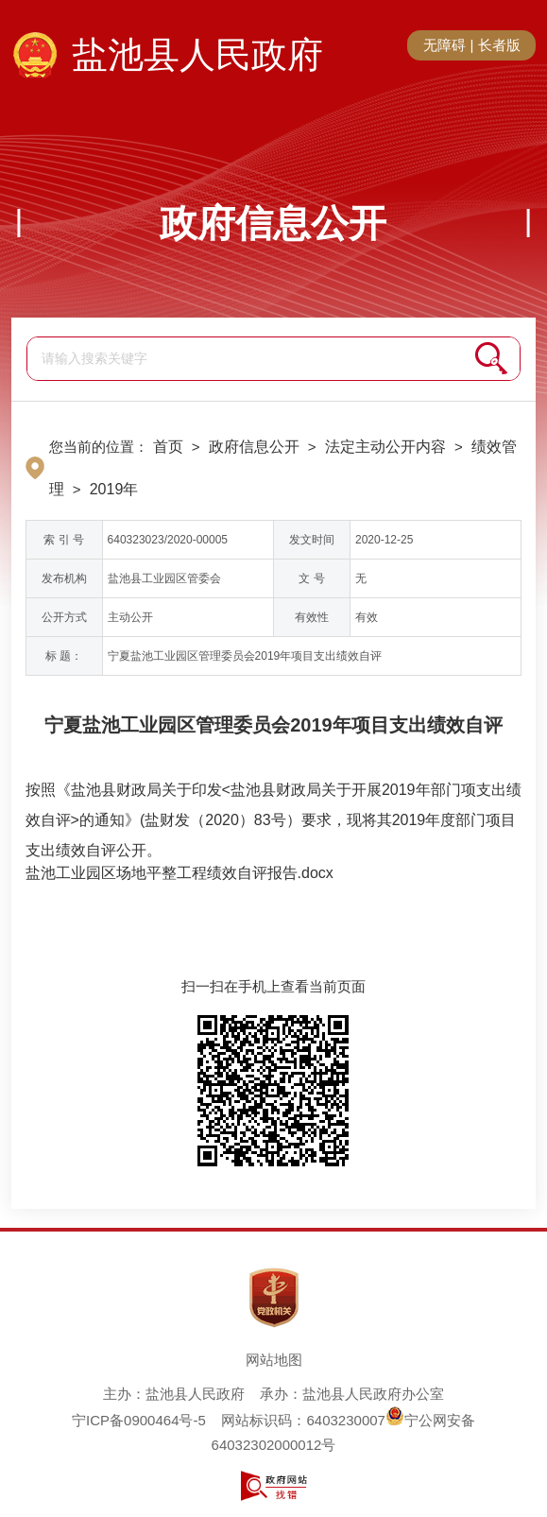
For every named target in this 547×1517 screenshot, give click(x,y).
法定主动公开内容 (385, 447)
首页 (168, 447)
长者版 (499, 45)
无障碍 (444, 45)
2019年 (114, 489)
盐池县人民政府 (197, 55)
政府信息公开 (273, 223)
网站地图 (274, 1360)
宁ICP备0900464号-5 (139, 1420)
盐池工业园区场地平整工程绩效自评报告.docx (179, 873)
